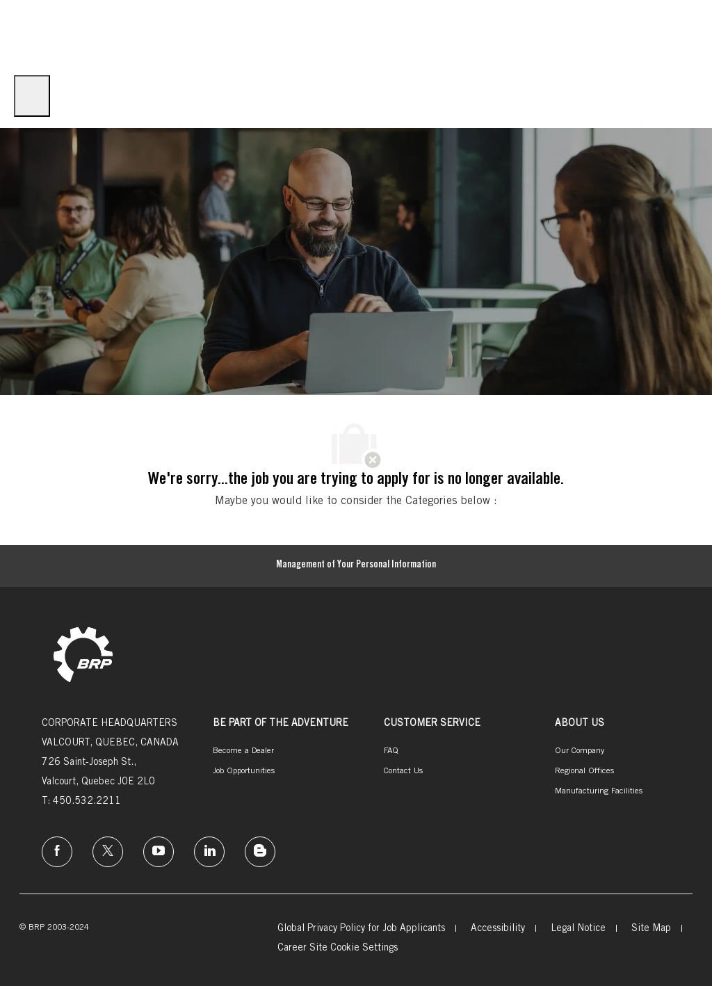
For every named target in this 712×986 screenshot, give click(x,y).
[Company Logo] (35, 33)
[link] (83, 656)
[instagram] (158, 852)
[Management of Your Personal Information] (356, 566)
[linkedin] (209, 852)
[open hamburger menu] (32, 96)
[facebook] (57, 852)
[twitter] (107, 852)
